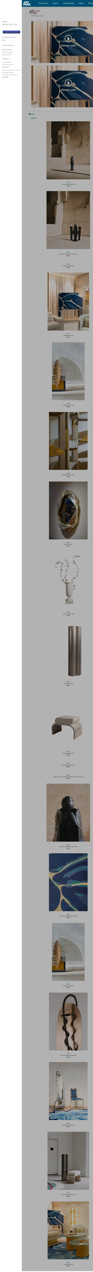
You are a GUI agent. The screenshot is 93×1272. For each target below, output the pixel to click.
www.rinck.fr (5, 67)
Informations (68, 3)
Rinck (3, 40)
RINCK (34, 118)
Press (81, 3)
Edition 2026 (43, 3)
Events (56, 3)
